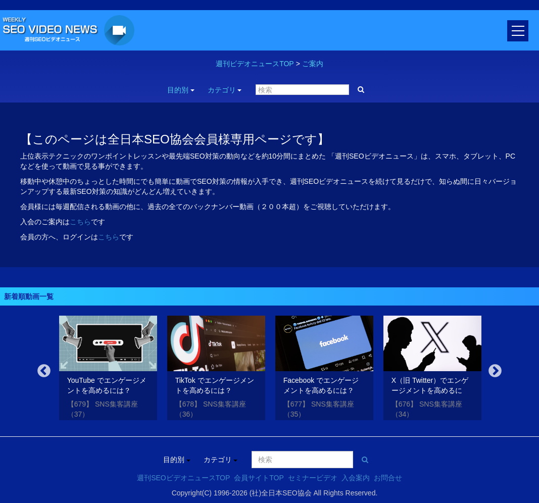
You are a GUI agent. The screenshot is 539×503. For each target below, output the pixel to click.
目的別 (180, 90)
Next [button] (495, 371)
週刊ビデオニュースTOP (255, 64)
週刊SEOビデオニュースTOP (183, 478)
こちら (80, 222)
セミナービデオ (312, 478)
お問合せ (388, 478)
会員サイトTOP (259, 478)
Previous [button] (44, 371)
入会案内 (355, 478)
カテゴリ (225, 90)
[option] (108, 370)
